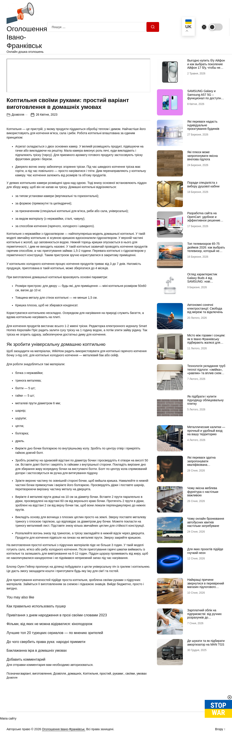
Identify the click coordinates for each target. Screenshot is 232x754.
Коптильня (90, 673)
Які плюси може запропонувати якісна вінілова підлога (202, 155)
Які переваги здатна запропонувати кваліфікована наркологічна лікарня (202, 463)
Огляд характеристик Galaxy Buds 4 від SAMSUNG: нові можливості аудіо (202, 279)
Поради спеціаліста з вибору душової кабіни (203, 184)
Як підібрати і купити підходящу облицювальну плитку (205, 400)
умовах (142, 673)
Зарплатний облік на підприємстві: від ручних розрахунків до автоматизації (204, 615)
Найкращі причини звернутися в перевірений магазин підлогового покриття (205, 585)
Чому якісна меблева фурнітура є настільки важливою (202, 491)
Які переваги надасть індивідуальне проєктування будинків (203, 125)
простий (105, 673)
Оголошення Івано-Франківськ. (63, 729)
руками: (118, 673)
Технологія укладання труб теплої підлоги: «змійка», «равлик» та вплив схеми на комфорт (206, 371)
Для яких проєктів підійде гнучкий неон (205, 551)
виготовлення (42, 673)
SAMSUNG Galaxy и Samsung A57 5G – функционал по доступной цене (205, 96)
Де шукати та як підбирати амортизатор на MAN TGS (206, 642)
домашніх (74, 673)
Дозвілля (18, 114)
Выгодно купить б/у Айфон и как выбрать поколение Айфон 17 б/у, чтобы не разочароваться (206, 66)
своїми (130, 673)
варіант (26, 673)
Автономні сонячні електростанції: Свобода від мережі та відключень (205, 308)
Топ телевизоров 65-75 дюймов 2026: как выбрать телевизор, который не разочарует (206, 249)
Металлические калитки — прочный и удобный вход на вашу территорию (206, 430)
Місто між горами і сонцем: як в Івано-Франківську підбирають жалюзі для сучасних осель (206, 341)
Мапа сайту (8, 718)
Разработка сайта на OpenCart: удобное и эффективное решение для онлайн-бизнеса (203, 218)
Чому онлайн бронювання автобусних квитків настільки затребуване (205, 522)
